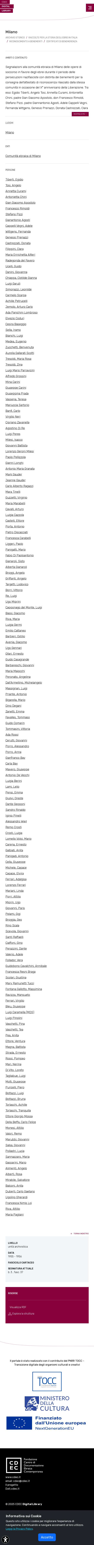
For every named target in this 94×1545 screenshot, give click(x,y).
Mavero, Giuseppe (17, 769)
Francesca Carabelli (18, 538)
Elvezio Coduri (14, 318)
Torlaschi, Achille (16, 1105)
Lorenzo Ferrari (15, 885)
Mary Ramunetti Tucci (19, 983)
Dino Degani (13, 706)
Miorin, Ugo (12, 902)
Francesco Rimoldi (17, 208)
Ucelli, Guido (13, 266)
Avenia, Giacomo (16, 642)
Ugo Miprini (13, 601)
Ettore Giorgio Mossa (19, 1116)
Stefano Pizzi (14, 214)
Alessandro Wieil (16, 821)
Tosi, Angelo (13, 185)
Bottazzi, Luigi (14, 1093)
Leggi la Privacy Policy (19, 1528)
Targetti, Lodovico (16, 584)
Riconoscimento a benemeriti (25, 41)
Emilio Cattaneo (15, 630)
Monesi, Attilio (14, 1128)
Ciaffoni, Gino (14, 943)
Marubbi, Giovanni (17, 1139)
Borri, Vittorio (14, 590)
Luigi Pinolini (13, 1018)
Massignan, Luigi (16, 688)
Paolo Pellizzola (15, 457)
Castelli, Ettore (14, 520)
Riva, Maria (12, 619)
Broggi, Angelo (15, 573)
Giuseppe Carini (15, 388)
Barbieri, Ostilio (15, 636)
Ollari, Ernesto (14, 653)
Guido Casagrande (17, 659)
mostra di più (80, 114)
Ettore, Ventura (15, 1041)
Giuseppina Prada (17, 393)
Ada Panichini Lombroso (21, 312)
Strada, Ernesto (15, 1052)
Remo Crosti (13, 827)
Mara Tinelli (12, 492)
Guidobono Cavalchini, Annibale (26, 966)
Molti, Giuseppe (15, 1081)
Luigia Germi (13, 625)
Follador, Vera (14, 960)
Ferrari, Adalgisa (15, 879)
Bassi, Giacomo (15, 613)
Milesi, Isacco (14, 440)
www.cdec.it (13, 1477)
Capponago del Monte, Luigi (23, 607)
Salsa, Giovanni (15, 1145)
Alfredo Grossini (15, 376)
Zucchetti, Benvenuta (19, 347)
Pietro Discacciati (16, 532)
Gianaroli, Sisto (15, 561)
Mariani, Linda (14, 891)
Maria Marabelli (15, 503)
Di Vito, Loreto (14, 1070)
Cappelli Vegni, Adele (19, 226)
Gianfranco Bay (15, 758)
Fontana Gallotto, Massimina (23, 989)
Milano (9, 132)
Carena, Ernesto (15, 844)
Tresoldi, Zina (13, 364)
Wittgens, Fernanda (18, 231)
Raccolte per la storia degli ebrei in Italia (53, 37)
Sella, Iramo (13, 330)
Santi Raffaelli (14, 937)
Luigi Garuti (12, 283)
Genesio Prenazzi (16, 237)
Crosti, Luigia (13, 833)
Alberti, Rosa (13, 1174)
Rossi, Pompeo (15, 1058)
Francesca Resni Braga (20, 972)
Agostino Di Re (15, 428)
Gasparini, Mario (15, 1162)
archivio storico (15, 37)
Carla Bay (11, 763)
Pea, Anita (12, 1035)
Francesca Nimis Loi (18, 1203)
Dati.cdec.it (12, 1488)
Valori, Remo (13, 1133)
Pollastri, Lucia (14, 1151)
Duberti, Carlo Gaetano (20, 1191)
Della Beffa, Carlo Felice (20, 1122)
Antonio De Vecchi (17, 775)
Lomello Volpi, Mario (18, 839)
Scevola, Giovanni (17, 931)
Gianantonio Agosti (17, 220)
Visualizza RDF (18, 1307)
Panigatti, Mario (15, 549)
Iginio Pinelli (13, 815)
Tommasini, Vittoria (17, 729)
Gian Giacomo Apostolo (20, 202)
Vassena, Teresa (15, 399)
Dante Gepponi (15, 804)
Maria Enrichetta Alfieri (20, 255)
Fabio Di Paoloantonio (19, 555)
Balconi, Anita (14, 1185)
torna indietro (79, 1233)
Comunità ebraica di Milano (23, 156)
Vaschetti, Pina (15, 1024)
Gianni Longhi (14, 463)
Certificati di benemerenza (61, 41)
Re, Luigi (11, 596)
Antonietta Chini (16, 197)
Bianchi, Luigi (14, 335)
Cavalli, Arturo (14, 509)
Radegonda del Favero (20, 260)
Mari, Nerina (13, 1064)
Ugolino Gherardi (16, 1197)
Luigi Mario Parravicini (20, 370)
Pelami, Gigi (12, 914)
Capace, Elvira (14, 873)
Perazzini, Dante (16, 948)
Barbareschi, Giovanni (19, 665)
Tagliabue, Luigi (15, 1076)
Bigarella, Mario (15, 700)
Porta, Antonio (14, 526)
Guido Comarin (15, 723)
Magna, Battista (15, 1047)
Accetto (47, 1537)
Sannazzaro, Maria (17, 1157)
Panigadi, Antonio (16, 856)
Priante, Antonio (16, 694)
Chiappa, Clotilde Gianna (21, 278)
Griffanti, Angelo (15, 578)
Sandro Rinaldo (15, 810)
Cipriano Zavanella (17, 422)
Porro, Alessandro (17, 746)
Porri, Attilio (13, 896)
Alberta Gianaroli (16, 567)
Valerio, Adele (14, 954)
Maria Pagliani (14, 1214)
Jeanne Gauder (15, 480)
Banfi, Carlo (12, 411)
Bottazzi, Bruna (15, 1099)
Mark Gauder (13, 474)
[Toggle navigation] (90, 8)
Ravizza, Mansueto (17, 995)
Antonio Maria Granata (20, 468)
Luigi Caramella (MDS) (19, 1012)
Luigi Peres (12, 434)
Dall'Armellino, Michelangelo (23, 682)
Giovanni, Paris (15, 908)
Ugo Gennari (13, 648)
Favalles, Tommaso (17, 717)
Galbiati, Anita (14, 850)
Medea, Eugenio (15, 341)
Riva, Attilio (12, 1209)
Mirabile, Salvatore (17, 1180)
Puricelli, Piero (14, 1087)
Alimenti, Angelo (16, 1168)
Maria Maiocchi (15, 671)
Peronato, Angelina (17, 677)
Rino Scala (12, 925)
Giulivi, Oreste (14, 798)
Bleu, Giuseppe (15, 1006)
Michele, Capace (16, 867)
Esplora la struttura (21, 1313)
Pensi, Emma (14, 792)
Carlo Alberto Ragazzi (19, 486)
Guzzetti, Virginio (16, 497)
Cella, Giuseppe (15, 862)
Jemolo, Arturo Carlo (19, 307)
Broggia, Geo (13, 919)
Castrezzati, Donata (17, 243)
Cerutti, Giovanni (16, 740)
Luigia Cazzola (14, 515)
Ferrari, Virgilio (14, 1000)
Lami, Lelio (12, 786)
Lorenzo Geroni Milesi (19, 451)
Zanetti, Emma (14, 711)
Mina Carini (12, 382)
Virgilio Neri (12, 416)
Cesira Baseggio (15, 324)
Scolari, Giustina (15, 977)
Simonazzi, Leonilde (18, 289)
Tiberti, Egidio (14, 179)
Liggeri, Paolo (14, 544)
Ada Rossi (11, 734)
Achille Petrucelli (16, 301)
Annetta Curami (15, 191)
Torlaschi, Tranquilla (18, 1110)
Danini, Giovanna (16, 272)
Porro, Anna (13, 752)
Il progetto (11, 1484)
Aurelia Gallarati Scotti (19, 353)
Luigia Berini (13, 781)
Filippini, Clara (14, 249)
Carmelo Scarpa (15, 295)
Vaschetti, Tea (14, 1029)
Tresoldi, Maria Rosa (18, 359)
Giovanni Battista (16, 445)
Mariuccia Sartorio (17, 405)
